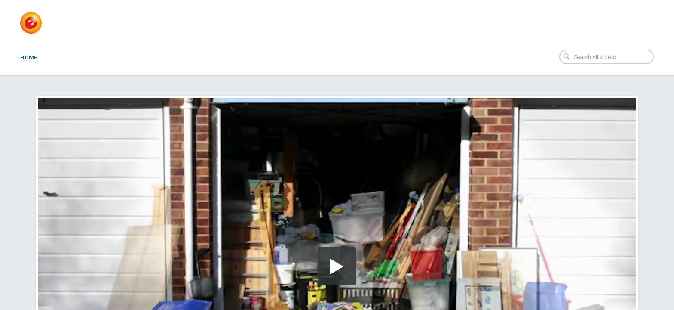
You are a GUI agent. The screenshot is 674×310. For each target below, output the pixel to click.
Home (28, 57)
